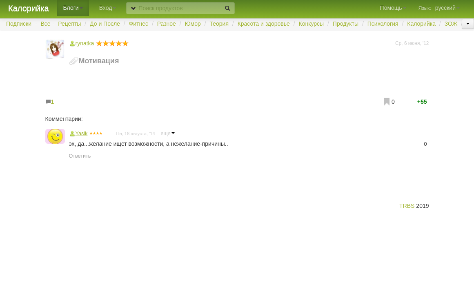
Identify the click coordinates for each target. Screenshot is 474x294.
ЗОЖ (451, 23)
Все (46, 23)
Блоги (73, 7)
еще (168, 133)
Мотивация (99, 61)
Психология (382, 23)
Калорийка (28, 8)
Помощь (393, 7)
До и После (105, 23)
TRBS (406, 206)
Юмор (193, 23)
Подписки (18, 23)
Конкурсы (311, 23)
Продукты (345, 23)
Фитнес (138, 23)
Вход (107, 7)
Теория (219, 23)
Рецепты (69, 23)
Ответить (80, 156)
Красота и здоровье (264, 23)
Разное (166, 23)
